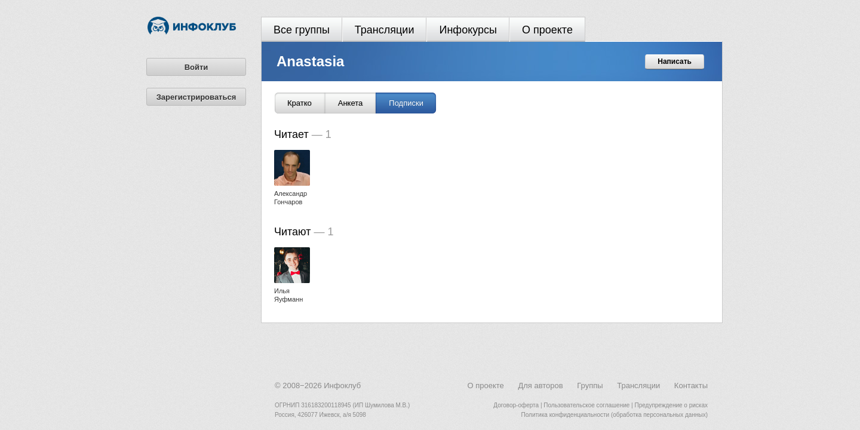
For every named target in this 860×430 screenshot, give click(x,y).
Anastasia (310, 61)
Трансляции (384, 30)
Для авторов (540, 385)
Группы (590, 385)
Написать (675, 61)
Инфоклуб (342, 385)
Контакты (691, 385)
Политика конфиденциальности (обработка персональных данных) (614, 414)
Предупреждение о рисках (671, 405)
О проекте (547, 30)
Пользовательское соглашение (586, 405)
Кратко (299, 103)
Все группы (302, 30)
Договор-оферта (516, 405)
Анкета (350, 103)
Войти (196, 67)
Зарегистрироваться (196, 97)
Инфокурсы (468, 30)
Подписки (406, 103)
